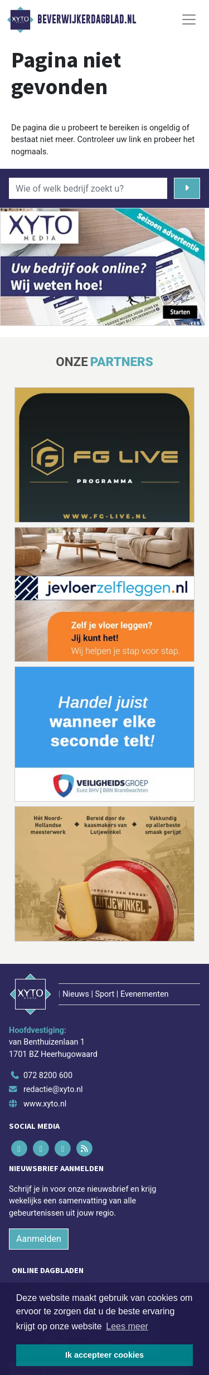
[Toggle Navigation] (189, 19)
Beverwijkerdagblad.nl (86, 19)
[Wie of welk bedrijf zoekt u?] (88, 188)
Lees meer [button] (127, 1326)
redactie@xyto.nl (53, 1089)
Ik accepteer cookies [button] (104, 1354)
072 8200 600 (47, 1075)
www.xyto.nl (44, 1104)
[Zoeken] (187, 188)
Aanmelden (38, 1238)
